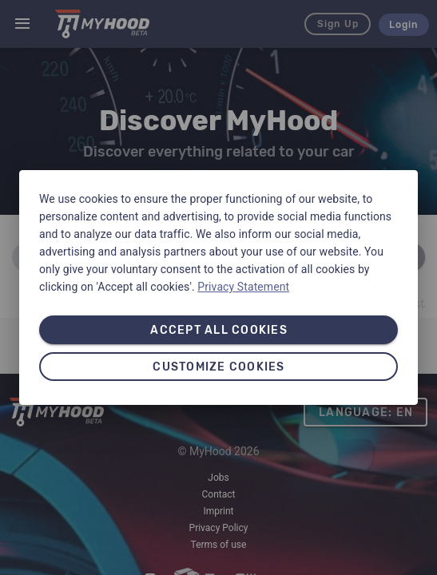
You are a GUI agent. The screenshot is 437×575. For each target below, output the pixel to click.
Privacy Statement (243, 286)
